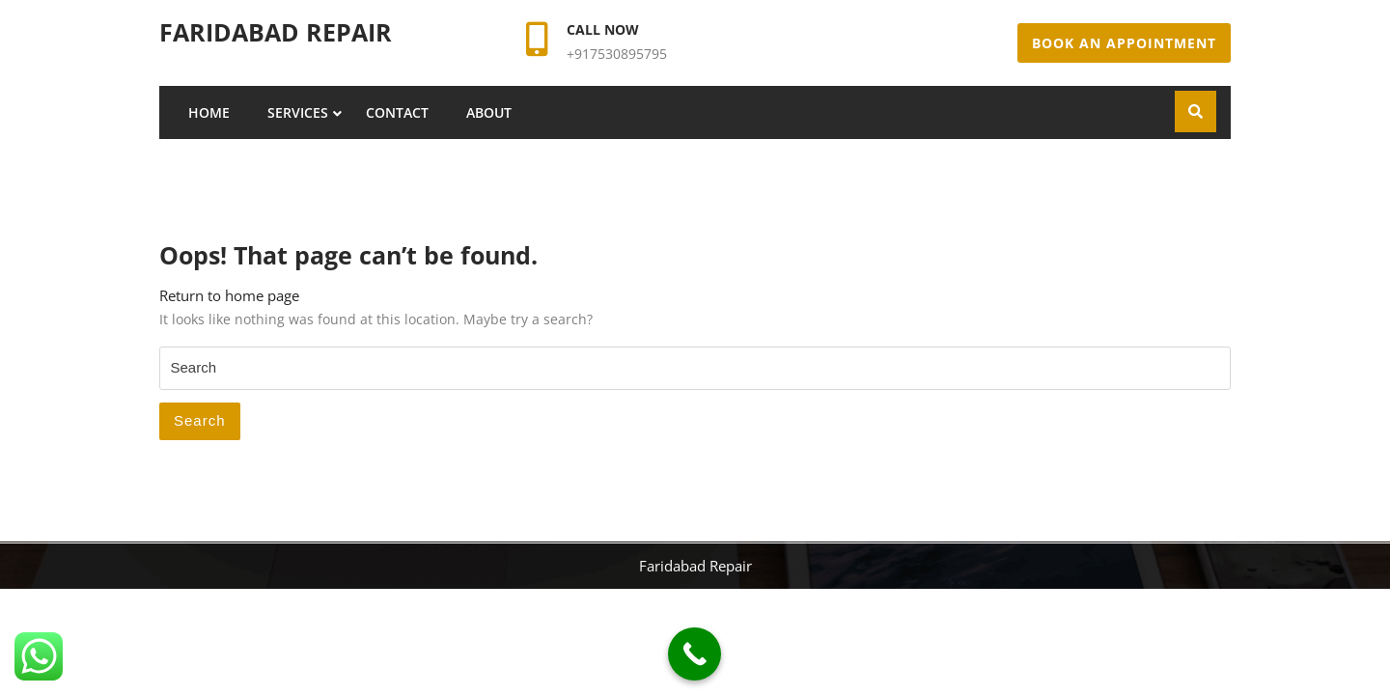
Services (297, 112)
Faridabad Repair (275, 31)
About (489, 112)
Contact (397, 112)
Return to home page (229, 295)
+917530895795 (617, 53)
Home (209, 112)
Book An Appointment (1124, 43)
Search (200, 420)
